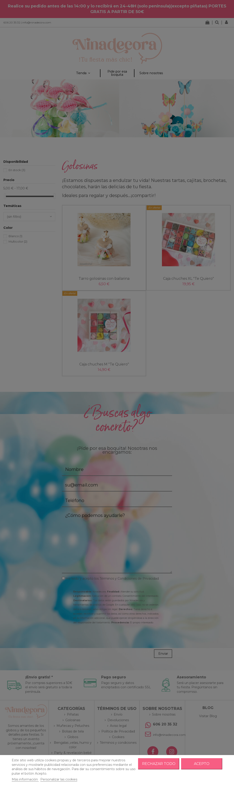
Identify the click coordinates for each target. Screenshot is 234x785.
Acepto (201, 764)
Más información (25, 779)
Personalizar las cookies (58, 779)
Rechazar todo (158, 764)
